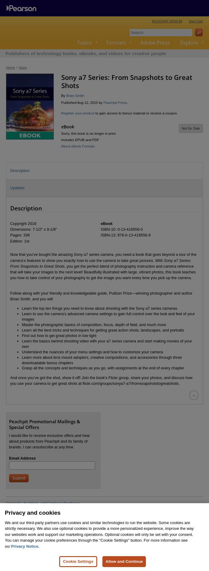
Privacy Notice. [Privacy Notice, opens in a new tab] (25, 546)
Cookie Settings (78, 561)
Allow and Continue (124, 561)
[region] (104, 537)
